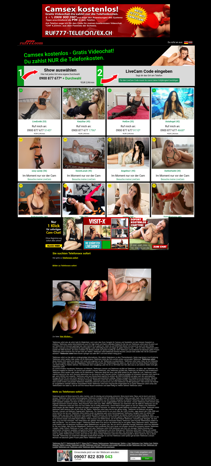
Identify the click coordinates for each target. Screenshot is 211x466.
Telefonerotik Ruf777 (73, 443)
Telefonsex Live (64, 447)
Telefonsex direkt (89, 447)
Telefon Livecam (65, 445)
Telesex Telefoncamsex (100, 443)
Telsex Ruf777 (87, 443)
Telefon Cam (147, 443)
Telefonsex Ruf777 (59, 443)
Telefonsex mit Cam (139, 445)
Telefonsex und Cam (93, 445)
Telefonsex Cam (137, 443)
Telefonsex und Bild (78, 445)
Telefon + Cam (126, 443)
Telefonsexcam (114, 443)
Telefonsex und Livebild (109, 445)
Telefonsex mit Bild (125, 445)
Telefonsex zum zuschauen (105, 447)
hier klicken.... (66, 336)
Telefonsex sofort (70, 258)
